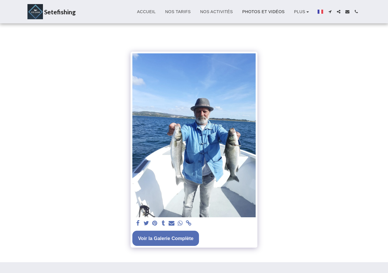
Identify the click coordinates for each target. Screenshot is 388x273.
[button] (330, 12)
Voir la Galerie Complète (166, 238)
